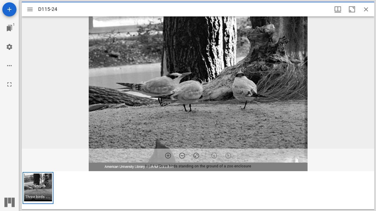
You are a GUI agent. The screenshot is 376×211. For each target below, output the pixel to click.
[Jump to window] (9, 28)
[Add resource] (9, 9)
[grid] (198, 190)
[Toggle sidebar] (30, 9)
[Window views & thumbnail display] (338, 9)
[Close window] (366, 9)
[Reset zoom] (196, 156)
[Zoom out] (182, 156)
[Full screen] (9, 84)
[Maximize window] (352, 9)
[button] (38, 188)
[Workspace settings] (9, 47)
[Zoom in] (168, 156)
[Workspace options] (9, 66)
